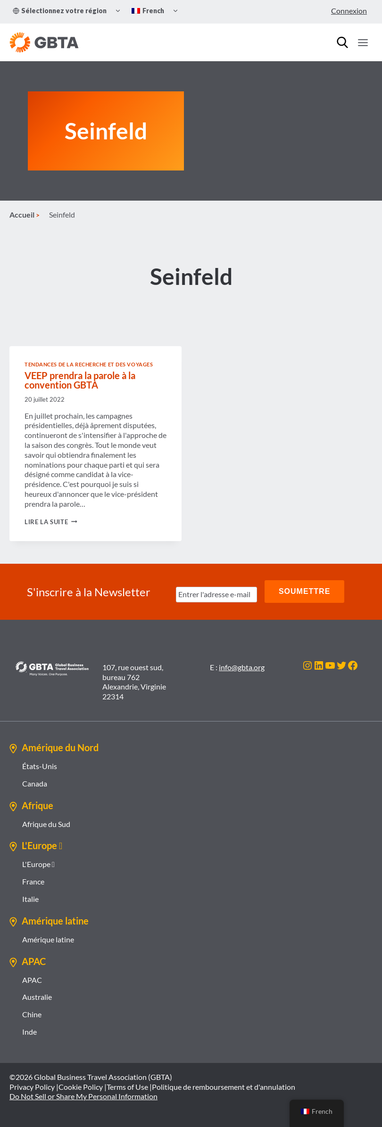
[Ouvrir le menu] (363, 42)
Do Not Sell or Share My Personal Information (83, 1096)
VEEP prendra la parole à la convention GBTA (80, 381)
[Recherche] (342, 42)
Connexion (349, 10)
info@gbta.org (242, 666)
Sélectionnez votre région (60, 11)
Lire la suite (51, 522)
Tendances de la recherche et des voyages (89, 365)
